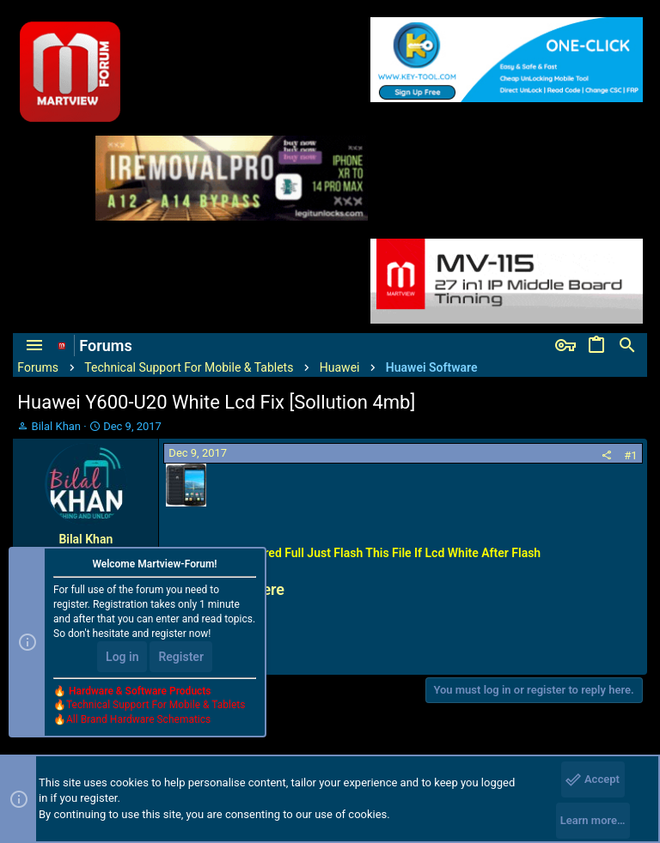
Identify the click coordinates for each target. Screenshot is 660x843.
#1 (630, 455)
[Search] (627, 346)
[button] (34, 346)
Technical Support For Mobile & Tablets (155, 705)
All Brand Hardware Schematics (138, 719)
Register (181, 657)
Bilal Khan (56, 426)
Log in (122, 657)
